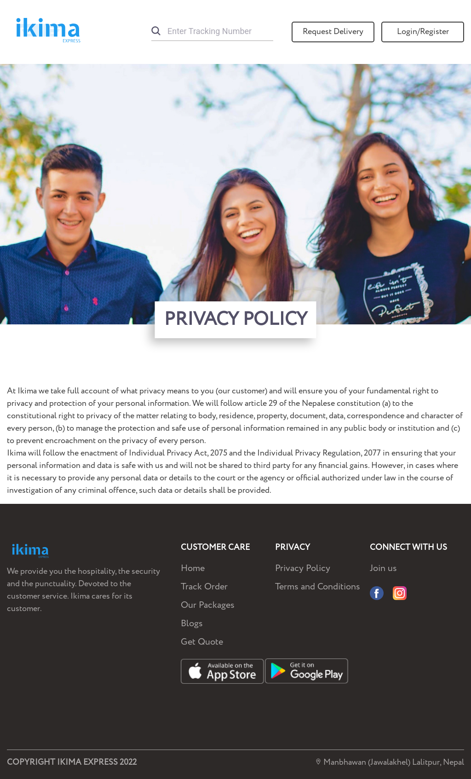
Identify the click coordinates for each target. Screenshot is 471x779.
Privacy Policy (302, 568)
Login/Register (423, 32)
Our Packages (208, 605)
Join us (383, 568)
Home (193, 568)
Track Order (204, 587)
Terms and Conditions (317, 587)
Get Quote (202, 642)
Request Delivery (333, 32)
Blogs (192, 623)
